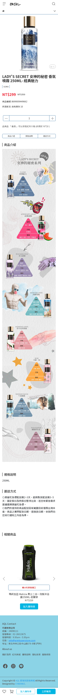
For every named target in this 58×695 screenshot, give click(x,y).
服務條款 (46, 654)
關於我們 (6, 654)
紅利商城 (16, 654)
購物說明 (26, 654)
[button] (54, 579)
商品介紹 (11, 136)
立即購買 (46, 691)
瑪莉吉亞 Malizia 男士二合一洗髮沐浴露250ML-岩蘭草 (29, 595)
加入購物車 (25, 691)
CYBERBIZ (20, 683)
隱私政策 (36, 654)
